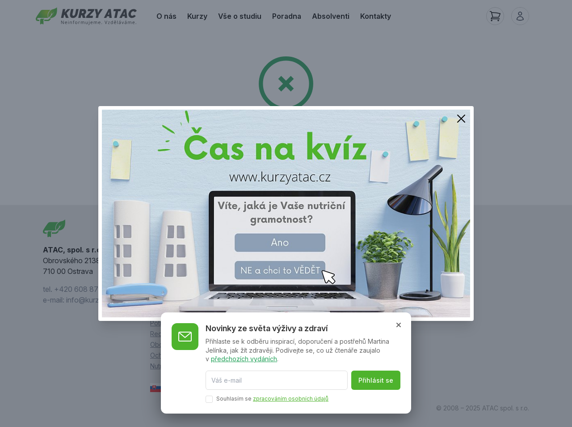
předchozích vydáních (244, 359)
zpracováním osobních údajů (290, 398)
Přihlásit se (375, 380)
